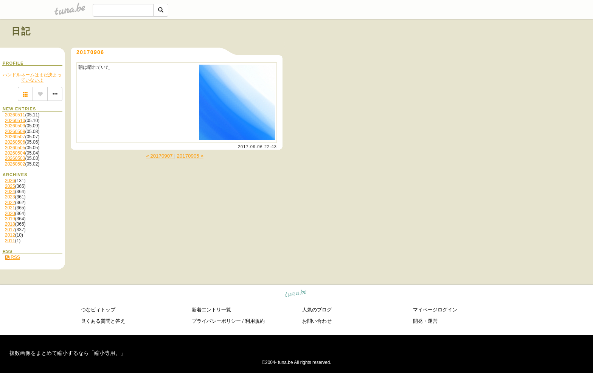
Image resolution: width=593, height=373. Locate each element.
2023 (10, 197)
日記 (21, 31)
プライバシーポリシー (216, 321)
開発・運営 (425, 321)
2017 (10, 229)
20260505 (15, 147)
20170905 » (190, 156)
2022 (10, 202)
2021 (10, 207)
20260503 (15, 158)
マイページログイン (435, 310)
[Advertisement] (495, 48)
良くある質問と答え (103, 321)
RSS (12, 257)
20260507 (15, 136)
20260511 (15, 115)
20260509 (15, 125)
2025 (10, 186)
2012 (10, 235)
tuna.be (295, 294)
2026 (10, 180)
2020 (10, 213)
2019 (10, 218)
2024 (10, 191)
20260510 (15, 120)
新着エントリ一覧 (211, 310)
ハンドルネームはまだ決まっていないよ (32, 77)
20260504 (15, 153)
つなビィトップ (98, 310)
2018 (10, 224)
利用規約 (255, 321)
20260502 (15, 164)
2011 (10, 240)
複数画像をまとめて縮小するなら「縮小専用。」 (67, 353)
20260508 (15, 131)
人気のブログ (317, 310)
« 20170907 (160, 156)
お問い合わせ (317, 321)
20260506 (15, 142)
